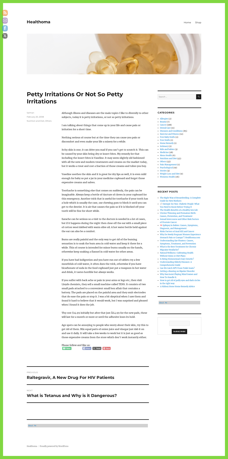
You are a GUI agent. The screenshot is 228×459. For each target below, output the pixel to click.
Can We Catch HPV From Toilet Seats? (177, 268)
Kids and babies (167, 149)
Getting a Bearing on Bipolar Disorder (177, 271)
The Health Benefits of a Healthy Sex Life (179, 210)
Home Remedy (166, 143)
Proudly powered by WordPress (54, 446)
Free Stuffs (165, 140)
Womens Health (167, 177)
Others (48, 121)
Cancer (163, 125)
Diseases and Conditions (171, 131)
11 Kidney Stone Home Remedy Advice (177, 286)
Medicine (164, 152)
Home (187, 22)
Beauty (163, 122)
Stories (163, 171)
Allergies (164, 119)
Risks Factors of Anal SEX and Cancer (177, 231)
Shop (198, 22)
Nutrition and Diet (35, 121)
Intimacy (164, 146)
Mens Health (166, 155)
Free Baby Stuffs (167, 137)
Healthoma (38, 21)
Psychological (166, 167)
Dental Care (165, 128)
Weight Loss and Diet (170, 174)
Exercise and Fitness (169, 134)
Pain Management (168, 164)
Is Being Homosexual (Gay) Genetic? (177, 259)
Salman (30, 113)
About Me (32, 426)
